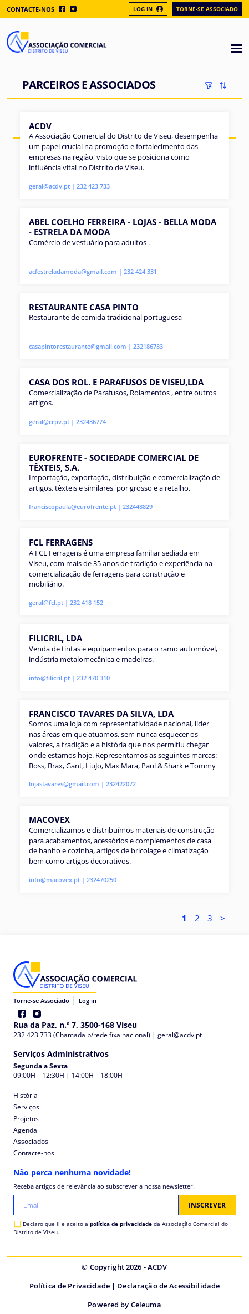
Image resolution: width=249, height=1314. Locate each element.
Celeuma (146, 1305)
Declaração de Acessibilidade (168, 1286)
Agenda (25, 1130)
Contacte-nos (30, 9)
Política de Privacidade (69, 1286)
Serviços (26, 1107)
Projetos (26, 1118)
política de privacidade (121, 1224)
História (25, 1095)
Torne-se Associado (207, 9)
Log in (87, 1000)
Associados (30, 1141)
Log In (148, 9)
